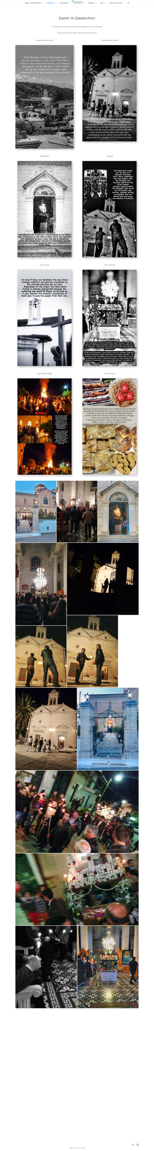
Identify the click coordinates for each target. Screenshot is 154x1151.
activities (64, 3)
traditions (50, 3)
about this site (115, 3)
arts (101, 3)
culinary (91, 3)
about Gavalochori (33, 3)
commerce (77, 3)
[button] (35, 511)
